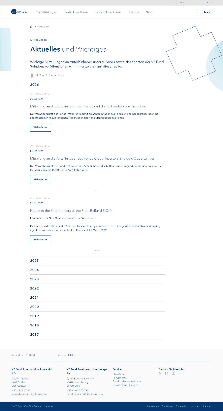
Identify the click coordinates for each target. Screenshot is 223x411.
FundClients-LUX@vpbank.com (85, 394)
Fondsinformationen (76, 12)
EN (211, 3)
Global (181, 3)
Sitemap (207, 406)
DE (207, 3)
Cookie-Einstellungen (125, 385)
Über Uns (133, 12)
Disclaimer (167, 406)
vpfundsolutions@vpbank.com (29, 394)
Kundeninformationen (108, 12)
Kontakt (196, 406)
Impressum (153, 406)
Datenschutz (182, 406)
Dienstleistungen (46, 12)
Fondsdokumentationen (127, 381)
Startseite (31, 27)
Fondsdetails (120, 377)
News (149, 12)
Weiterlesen (41, 127)
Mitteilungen (43, 27)
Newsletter (119, 374)
